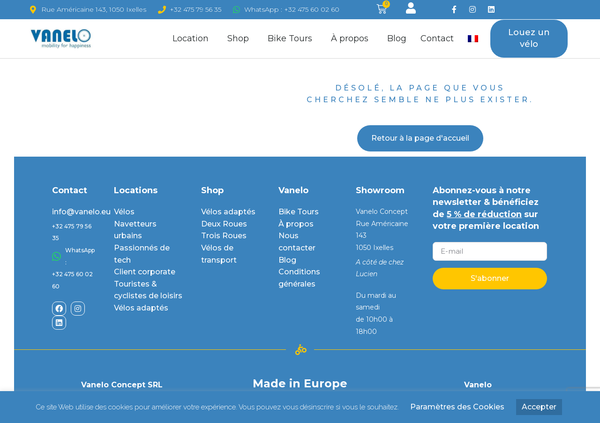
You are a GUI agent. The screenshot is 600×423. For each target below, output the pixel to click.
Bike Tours (292, 38)
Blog (396, 38)
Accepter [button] (539, 406)
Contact (437, 38)
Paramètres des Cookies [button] (457, 406)
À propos (352, 38)
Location (192, 38)
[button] (529, 38)
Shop (240, 38)
